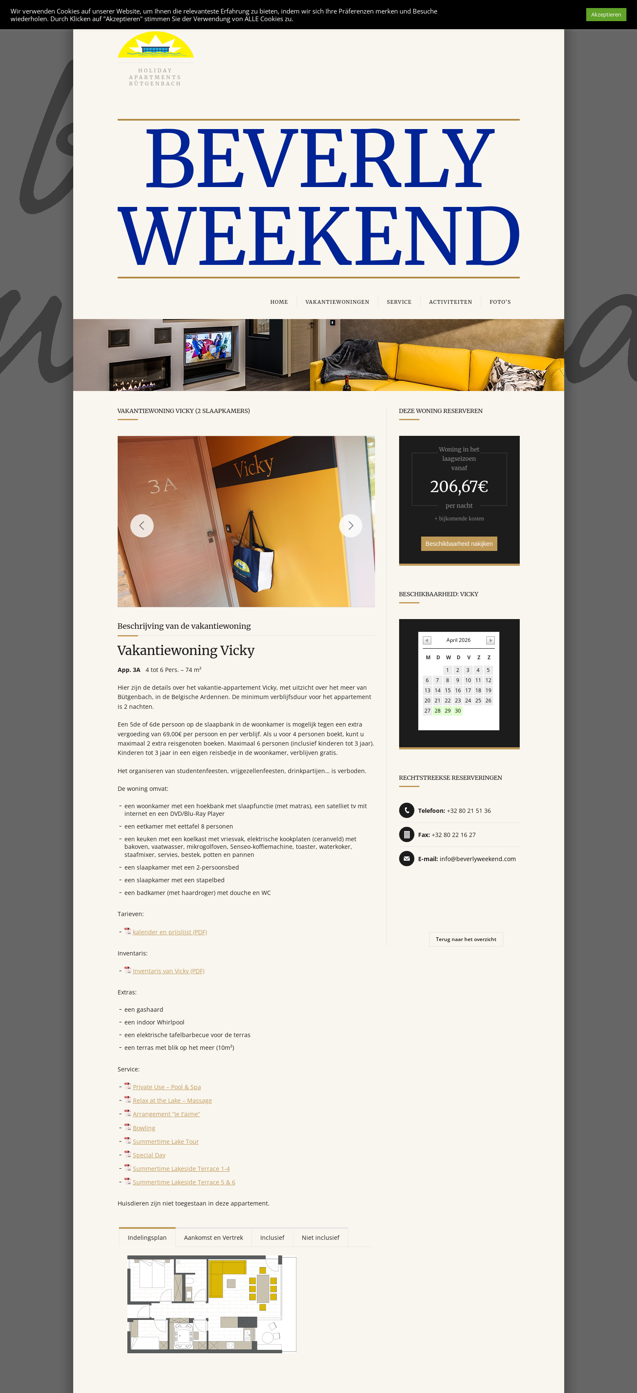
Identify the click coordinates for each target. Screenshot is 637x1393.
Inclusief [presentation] (272, 1236)
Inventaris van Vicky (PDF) (168, 969)
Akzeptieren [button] (606, 14)
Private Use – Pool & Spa (167, 1085)
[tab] (147, 1235)
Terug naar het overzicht (466, 939)
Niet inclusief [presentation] (320, 1236)
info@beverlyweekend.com (478, 859)
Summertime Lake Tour (166, 1140)
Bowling (144, 1126)
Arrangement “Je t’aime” (166, 1112)
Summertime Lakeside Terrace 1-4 (181, 1167)
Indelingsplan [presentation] (147, 1236)
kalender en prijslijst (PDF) (170, 930)
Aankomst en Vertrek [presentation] (213, 1236)
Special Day (149, 1153)
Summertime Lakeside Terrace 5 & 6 (184, 1180)
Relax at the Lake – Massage (172, 1099)
